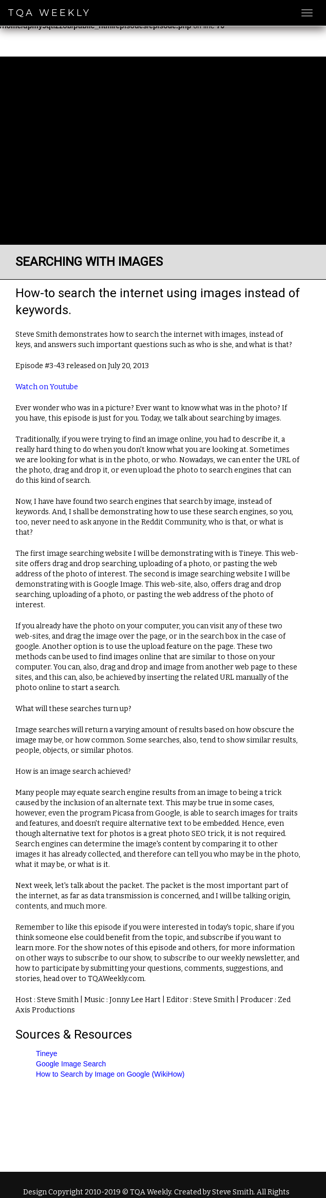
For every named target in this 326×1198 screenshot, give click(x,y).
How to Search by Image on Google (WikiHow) (110, 1074)
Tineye (46, 1053)
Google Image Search (71, 1064)
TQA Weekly (49, 13)
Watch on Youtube (46, 387)
